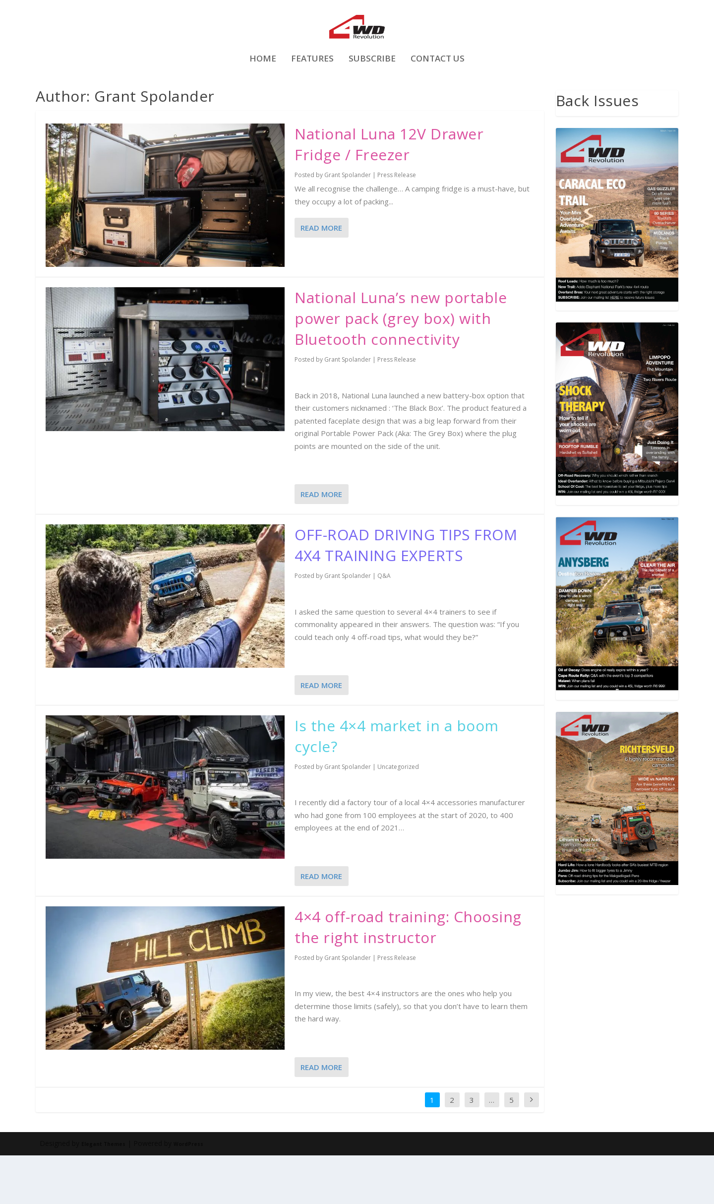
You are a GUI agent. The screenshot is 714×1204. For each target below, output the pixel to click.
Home (262, 89)
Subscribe (372, 89)
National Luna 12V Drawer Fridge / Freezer (389, 192)
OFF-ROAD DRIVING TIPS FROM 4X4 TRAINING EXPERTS (406, 593)
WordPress (188, 1192)
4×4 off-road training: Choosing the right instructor (408, 975)
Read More (321, 276)
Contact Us (438, 89)
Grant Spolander (347, 223)
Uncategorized (398, 815)
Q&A (384, 624)
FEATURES (312, 89)
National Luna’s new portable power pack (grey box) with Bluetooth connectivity (401, 367)
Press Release (396, 223)
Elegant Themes (103, 1192)
